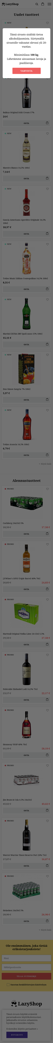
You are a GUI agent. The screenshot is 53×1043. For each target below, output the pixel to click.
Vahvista (26, 70)
